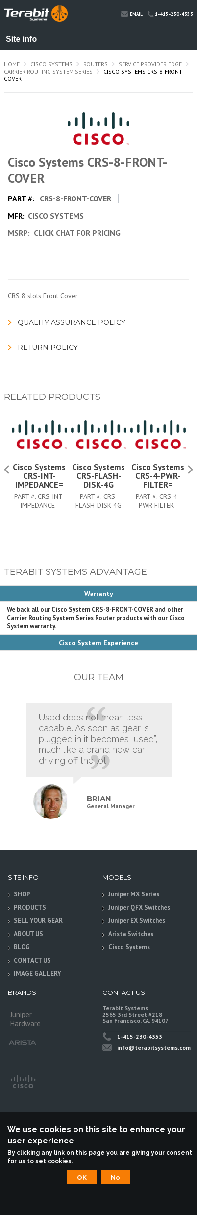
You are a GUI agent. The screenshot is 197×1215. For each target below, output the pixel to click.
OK (82, 1177)
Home (12, 64)
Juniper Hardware (25, 1017)
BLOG (22, 947)
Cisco (22, 1080)
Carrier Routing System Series (48, 71)
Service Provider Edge (150, 64)
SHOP (22, 894)
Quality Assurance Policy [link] (71, 322)
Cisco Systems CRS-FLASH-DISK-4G (98, 476)
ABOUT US (28, 934)
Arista (22, 1042)
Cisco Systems (51, 64)
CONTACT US (32, 960)
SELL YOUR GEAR (38, 921)
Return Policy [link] (48, 347)
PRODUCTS (30, 907)
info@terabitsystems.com (154, 1047)
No (115, 1177)
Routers (95, 64)
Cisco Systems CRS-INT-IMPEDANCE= (39, 476)
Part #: (26, 496)
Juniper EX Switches (136, 921)
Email (132, 13)
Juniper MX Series (133, 894)
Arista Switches (130, 934)
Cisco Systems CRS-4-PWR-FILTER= (157, 476)
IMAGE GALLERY (37, 973)
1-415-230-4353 (170, 14)
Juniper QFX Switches (139, 907)
